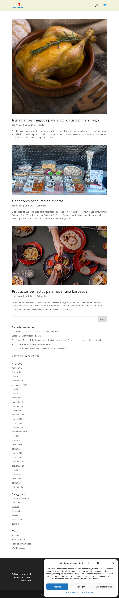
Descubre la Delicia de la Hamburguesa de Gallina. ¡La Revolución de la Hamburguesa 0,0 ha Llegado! (57, 340)
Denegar (80, 586)
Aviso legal (26, 580)
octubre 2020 (18, 465)
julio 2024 (16, 376)
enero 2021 (17, 457)
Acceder (15, 535)
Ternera (15, 524)
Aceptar (57, 586)
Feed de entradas (20, 539)
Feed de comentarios (21, 543)
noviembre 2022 (19, 410)
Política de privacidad (87, 593)
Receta (41, 125)
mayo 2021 (17, 444)
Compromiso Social (20, 498)
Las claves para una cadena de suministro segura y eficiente (39, 348)
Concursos (41, 205)
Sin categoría (17, 519)
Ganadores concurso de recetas (37, 200)
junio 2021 (16, 440)
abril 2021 (16, 448)
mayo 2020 (17, 478)
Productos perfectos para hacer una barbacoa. (50, 291)
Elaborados (42, 296)
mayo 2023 (17, 397)
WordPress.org (18, 548)
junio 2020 (16, 474)
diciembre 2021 (19, 427)
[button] (113, 563)
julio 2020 (16, 470)
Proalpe (18, 125)
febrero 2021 (17, 453)
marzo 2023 (17, 402)
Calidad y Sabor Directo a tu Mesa (27, 335)
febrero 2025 (17, 372)
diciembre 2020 (19, 461)
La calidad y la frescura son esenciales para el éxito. (35, 331)
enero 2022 (17, 423)
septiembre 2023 (19, 385)
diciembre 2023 (19, 380)
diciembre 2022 (19, 406)
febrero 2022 (17, 419)
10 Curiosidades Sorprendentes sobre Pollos (32, 344)
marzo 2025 (17, 368)
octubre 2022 (18, 414)
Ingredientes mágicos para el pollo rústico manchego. (56, 120)
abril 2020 (16, 482)
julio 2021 (16, 436)
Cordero (15, 507)
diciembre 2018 (19, 487)
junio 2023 (16, 393)
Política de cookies (70, 593)
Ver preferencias (104, 586)
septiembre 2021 (19, 431)
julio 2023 (16, 389)
